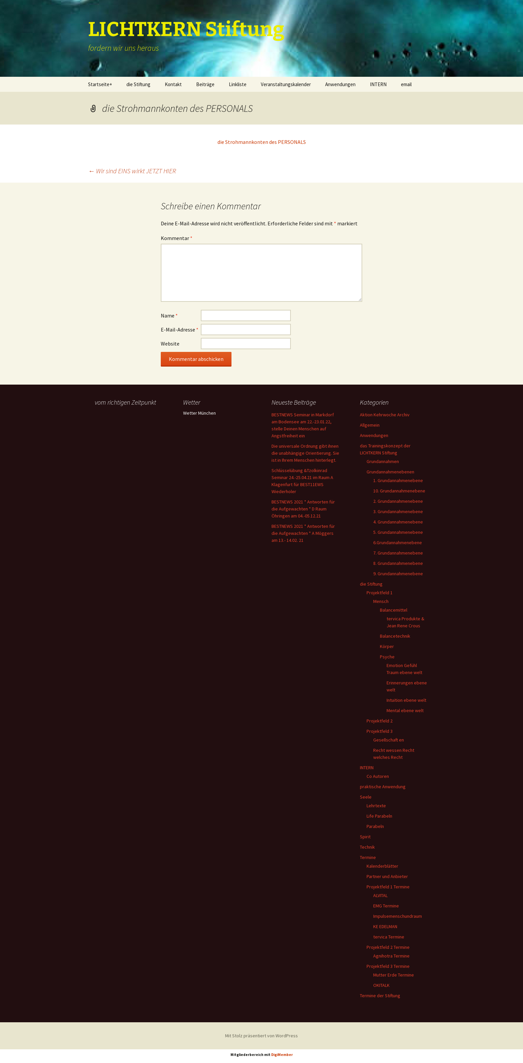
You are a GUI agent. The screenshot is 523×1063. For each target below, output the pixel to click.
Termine (368, 857)
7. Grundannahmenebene (398, 553)
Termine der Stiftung (380, 996)
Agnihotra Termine (391, 956)
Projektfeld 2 (380, 721)
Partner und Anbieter (387, 876)
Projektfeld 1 (380, 593)
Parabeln (375, 826)
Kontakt (173, 84)
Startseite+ (100, 84)
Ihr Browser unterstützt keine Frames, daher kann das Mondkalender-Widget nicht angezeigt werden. (129, 435)
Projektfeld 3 (380, 731)
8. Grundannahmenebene (398, 563)
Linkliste (237, 84)
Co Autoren (378, 776)
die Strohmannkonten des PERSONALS (261, 142)
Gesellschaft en (388, 740)
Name (169, 315)
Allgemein (370, 425)
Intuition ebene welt (406, 700)
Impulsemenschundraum (397, 916)
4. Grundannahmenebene (398, 522)
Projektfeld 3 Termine (388, 966)
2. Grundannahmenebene (398, 501)
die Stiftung (138, 84)
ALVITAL (380, 895)
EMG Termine (386, 906)
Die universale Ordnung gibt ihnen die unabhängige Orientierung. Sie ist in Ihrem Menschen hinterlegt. (305, 453)
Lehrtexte (376, 806)
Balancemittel (393, 610)
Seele (366, 797)
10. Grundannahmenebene (399, 491)
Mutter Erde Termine (393, 975)
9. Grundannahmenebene (398, 574)
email (406, 84)
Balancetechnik (395, 636)
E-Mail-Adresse (179, 329)
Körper (387, 646)
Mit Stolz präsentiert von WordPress (261, 1036)
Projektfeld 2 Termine (388, 947)
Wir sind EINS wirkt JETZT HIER (132, 171)
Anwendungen (340, 84)
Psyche (387, 657)
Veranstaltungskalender (286, 84)
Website (170, 343)
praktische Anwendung (383, 787)
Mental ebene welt (405, 710)
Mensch (381, 601)
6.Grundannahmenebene (397, 543)
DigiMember (282, 1054)
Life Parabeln (379, 816)
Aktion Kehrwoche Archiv (385, 415)
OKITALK (381, 985)
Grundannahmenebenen (390, 472)
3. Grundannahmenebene (398, 511)
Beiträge (205, 84)
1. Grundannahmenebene (398, 480)
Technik (367, 847)
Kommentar (176, 238)
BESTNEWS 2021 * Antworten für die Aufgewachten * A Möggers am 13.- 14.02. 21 (303, 533)
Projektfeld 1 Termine (388, 887)
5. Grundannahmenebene (398, 532)
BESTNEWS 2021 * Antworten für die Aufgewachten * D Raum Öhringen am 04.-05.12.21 (303, 509)
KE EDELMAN (385, 926)
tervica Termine (388, 937)
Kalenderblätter (382, 866)
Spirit (365, 837)
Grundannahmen (383, 461)
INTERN (378, 84)
